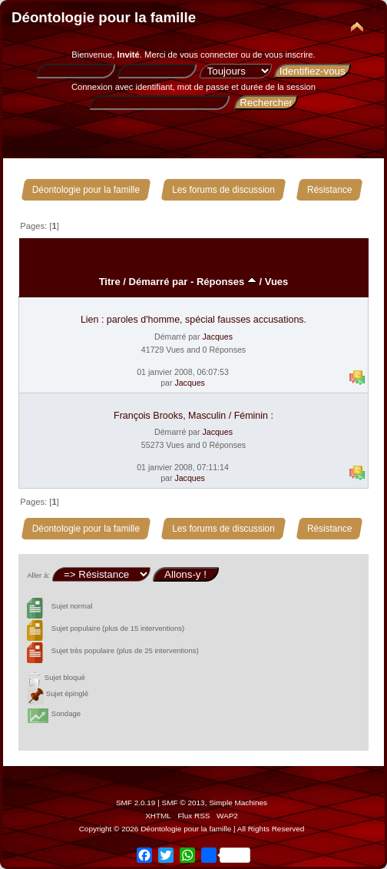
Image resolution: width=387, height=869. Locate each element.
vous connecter (209, 54)
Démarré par (158, 281)
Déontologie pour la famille (104, 17)
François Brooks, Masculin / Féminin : (193, 415)
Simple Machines (238, 802)
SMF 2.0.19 (136, 802)
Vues (277, 281)
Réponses (226, 281)
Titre (110, 281)
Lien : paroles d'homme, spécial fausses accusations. (193, 319)
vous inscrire (289, 54)
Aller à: (38, 575)
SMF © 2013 (183, 802)
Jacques (217, 336)
